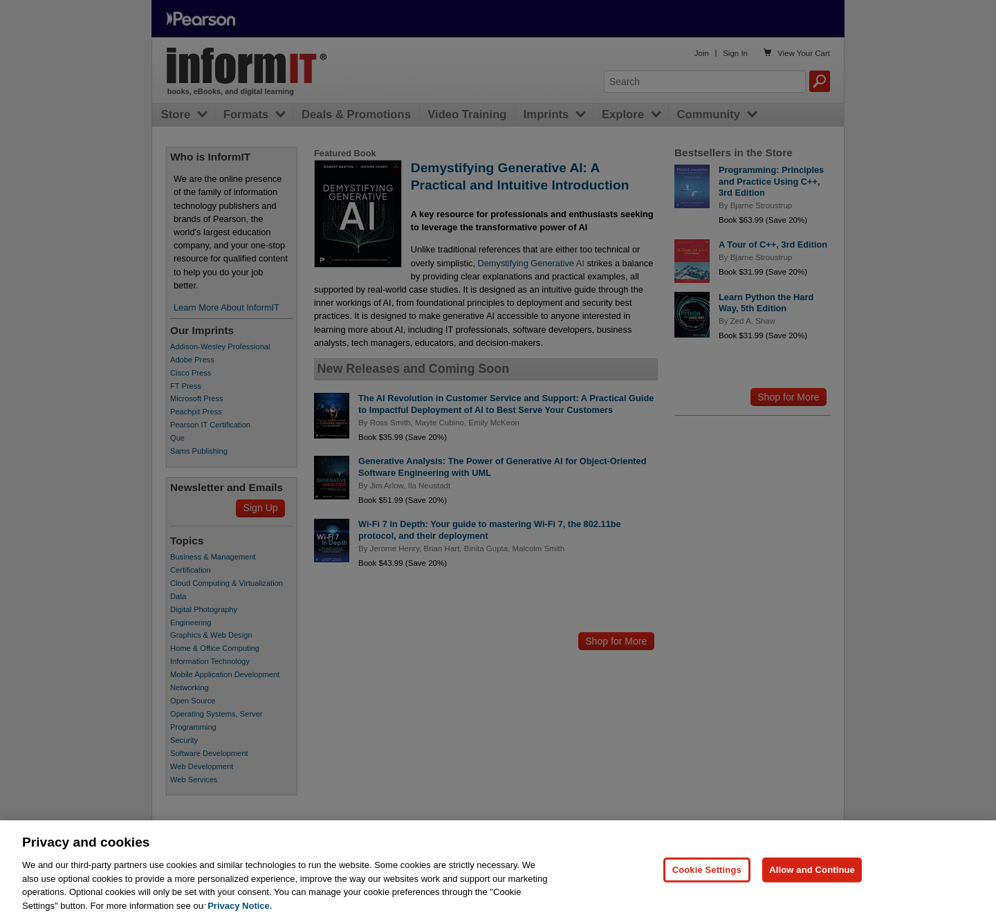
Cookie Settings (706, 876)
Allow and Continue (812, 876)
